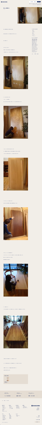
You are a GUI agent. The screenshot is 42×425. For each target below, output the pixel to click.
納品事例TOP (24, 406)
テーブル (36, 40)
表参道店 (10, 415)
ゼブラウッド (34, 50)
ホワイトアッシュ (34, 48)
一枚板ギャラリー (10, 416)
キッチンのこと (33, 34)
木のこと (33, 32)
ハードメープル (33, 47)
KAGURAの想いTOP (17, 406)
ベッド (34, 45)
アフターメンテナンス (18, 408)
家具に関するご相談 (4, 415)
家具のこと (33, 30)
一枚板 (35, 42)
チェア (35, 43)
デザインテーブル (4, 408)
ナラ (35, 47)
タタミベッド (36, 45)
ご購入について (4, 416)
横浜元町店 (10, 418)
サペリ (37, 48)
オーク (36, 47)
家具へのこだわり (10, 406)
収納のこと (33, 33)
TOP (2, 400)
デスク (32, 45)
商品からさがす (4, 406)
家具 (32, 40)
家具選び (34, 40)
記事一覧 (4, 400)
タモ (32, 48)
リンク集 (17, 416)
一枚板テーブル (33, 43)
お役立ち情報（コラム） (18, 415)
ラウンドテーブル (33, 42)
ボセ (32, 50)
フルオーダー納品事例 (11, 408)
